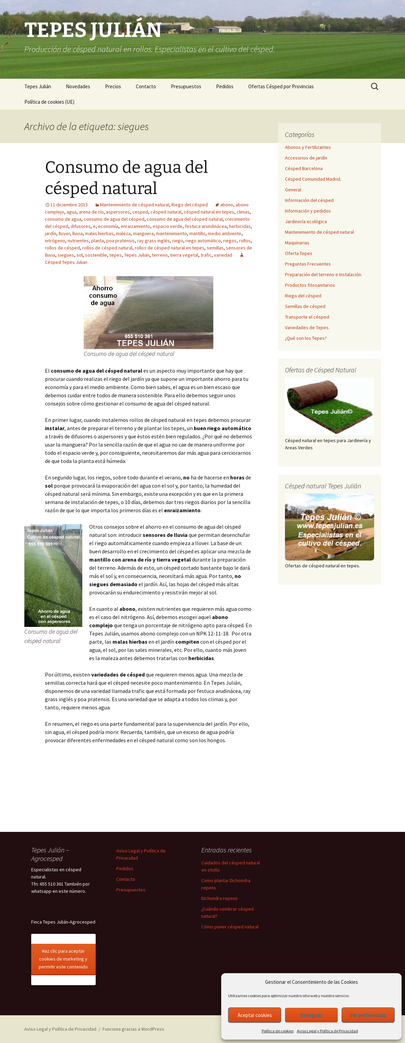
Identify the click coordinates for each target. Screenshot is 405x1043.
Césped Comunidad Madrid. (313, 179)
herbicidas (240, 226)
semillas (215, 248)
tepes (115, 255)
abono (226, 205)
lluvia (77, 233)
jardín (50, 233)
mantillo (197, 233)
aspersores (118, 212)
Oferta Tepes (298, 253)
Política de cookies (278, 1030)
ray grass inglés (153, 240)
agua (71, 212)
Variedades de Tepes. (307, 327)
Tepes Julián (37, 86)
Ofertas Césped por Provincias (281, 86)
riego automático (203, 240)
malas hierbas (99, 233)
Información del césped (309, 200)
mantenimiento (171, 233)
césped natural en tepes (209, 212)
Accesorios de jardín (306, 158)
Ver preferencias (368, 1015)
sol (79, 255)
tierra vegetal (184, 255)
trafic (206, 255)
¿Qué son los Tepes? (306, 338)
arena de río (91, 212)
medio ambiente (224, 233)
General (293, 189)
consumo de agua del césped (114, 219)
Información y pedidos (308, 211)
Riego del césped (189, 205)
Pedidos (225, 86)
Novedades (78, 86)
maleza (123, 233)
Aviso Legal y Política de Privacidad (327, 1030)
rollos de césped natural (107, 248)
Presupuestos (186, 86)
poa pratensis (120, 240)
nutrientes (78, 240)
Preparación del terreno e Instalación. (323, 274)
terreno (160, 255)
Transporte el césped (307, 317)
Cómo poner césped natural (230, 927)
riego (177, 240)
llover (64, 233)
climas (243, 212)
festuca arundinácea (206, 226)
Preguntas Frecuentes (308, 264)
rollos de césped (62, 248)
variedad (223, 255)
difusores (81, 226)
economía (108, 226)
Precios (113, 86)
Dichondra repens (219, 898)
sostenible (96, 255)
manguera (143, 233)
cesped (140, 212)
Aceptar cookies (255, 1015)
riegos (230, 240)
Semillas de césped (305, 306)
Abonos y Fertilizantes (308, 147)
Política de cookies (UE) (49, 102)
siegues (66, 255)
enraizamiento (135, 226)
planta (97, 240)
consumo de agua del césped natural (185, 219)
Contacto (146, 86)
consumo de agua (63, 219)
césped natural (166, 212)
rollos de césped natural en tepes (169, 248)
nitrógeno (55, 240)
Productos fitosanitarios (310, 285)
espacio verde (167, 226)
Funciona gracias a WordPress (133, 1029)
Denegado (311, 1015)
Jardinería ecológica (306, 221)
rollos (245, 240)
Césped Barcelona (304, 168)
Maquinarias (297, 243)
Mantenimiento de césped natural (134, 205)
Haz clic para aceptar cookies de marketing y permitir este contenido (63, 959)
